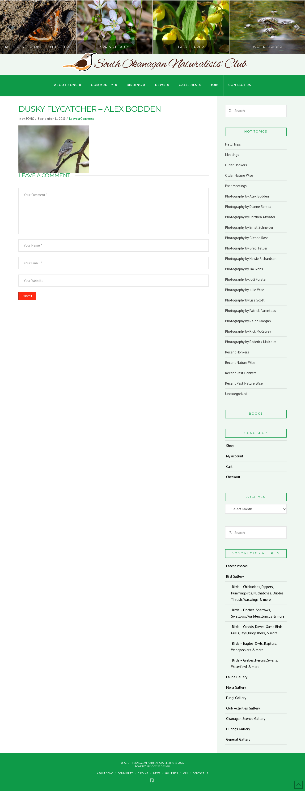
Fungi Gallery (236, 698)
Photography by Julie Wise (244, 290)
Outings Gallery (238, 729)
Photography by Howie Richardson (250, 258)
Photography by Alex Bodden (247, 196)
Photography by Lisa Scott (245, 300)
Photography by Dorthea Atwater (250, 217)
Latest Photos (237, 566)
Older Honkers (236, 165)
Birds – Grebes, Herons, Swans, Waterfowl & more (254, 663)
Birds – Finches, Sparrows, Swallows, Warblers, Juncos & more (257, 613)
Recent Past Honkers (241, 373)
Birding (143, 773)
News (156, 773)
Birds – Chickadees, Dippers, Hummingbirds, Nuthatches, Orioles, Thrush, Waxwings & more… (257, 593)
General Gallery (238, 739)
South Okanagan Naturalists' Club (170, 64)
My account (234, 456)
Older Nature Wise (239, 175)
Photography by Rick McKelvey (248, 331)
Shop (230, 445)
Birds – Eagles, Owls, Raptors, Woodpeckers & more (254, 646)
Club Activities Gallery (243, 708)
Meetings (232, 154)
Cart (229, 466)
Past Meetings (236, 186)
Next (295, 27)
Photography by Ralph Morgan (248, 321)
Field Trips (233, 144)
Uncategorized (236, 393)
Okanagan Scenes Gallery (245, 718)
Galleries (171, 773)
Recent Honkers (237, 352)
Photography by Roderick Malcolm (250, 342)
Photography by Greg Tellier (246, 248)
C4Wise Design (160, 766)
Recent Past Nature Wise (244, 383)
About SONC (105, 773)
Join (185, 773)
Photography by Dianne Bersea (248, 206)
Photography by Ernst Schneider (249, 227)
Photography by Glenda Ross (246, 238)
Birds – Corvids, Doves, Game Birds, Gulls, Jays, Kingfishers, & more (257, 629)
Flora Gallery (236, 687)
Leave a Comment (81, 118)
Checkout (233, 477)
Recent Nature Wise (240, 362)
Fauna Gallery (236, 677)
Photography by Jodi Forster (246, 279)
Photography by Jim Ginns (244, 269)
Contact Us (200, 773)
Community (125, 773)
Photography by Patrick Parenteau (250, 310)
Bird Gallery (235, 576)
